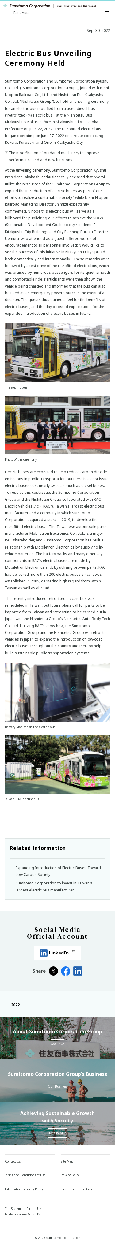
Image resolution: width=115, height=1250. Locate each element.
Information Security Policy (24, 1189)
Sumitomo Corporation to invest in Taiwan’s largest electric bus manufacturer (54, 886)
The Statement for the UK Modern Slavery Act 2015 (23, 1212)
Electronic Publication (76, 1189)
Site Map (67, 1161)
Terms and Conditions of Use (25, 1175)
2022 (12, 1004)
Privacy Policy (70, 1175)
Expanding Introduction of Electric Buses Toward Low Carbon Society (58, 871)
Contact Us (13, 1161)
